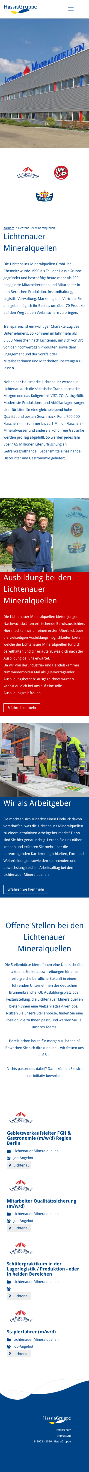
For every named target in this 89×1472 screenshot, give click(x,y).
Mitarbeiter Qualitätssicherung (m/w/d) (41, 1203)
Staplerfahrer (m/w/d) (31, 1332)
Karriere (8, 228)
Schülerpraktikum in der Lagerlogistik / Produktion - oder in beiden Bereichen (43, 1269)
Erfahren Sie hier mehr (25, 889)
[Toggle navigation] (71, 9)
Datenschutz (63, 1430)
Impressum (64, 1435)
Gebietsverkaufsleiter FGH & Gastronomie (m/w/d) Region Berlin (39, 1138)
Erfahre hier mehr (21, 707)
